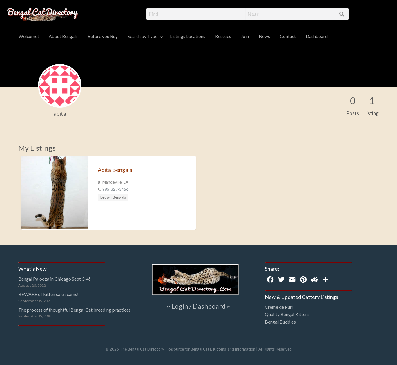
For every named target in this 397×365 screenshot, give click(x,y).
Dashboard (317, 36)
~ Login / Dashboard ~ (198, 306)
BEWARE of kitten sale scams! (48, 294)
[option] (108, 193)
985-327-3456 (115, 189)
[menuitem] (29, 36)
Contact (288, 36)
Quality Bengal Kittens (287, 314)
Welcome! (29, 36)
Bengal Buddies (280, 321)
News (264, 36)
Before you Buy (103, 36)
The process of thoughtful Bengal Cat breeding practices (74, 310)
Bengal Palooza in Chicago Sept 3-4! (54, 279)
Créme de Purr (279, 307)
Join (245, 36)
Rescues (223, 36)
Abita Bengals (115, 169)
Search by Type (142, 36)
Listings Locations (187, 36)
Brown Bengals (113, 197)
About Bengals (63, 36)
